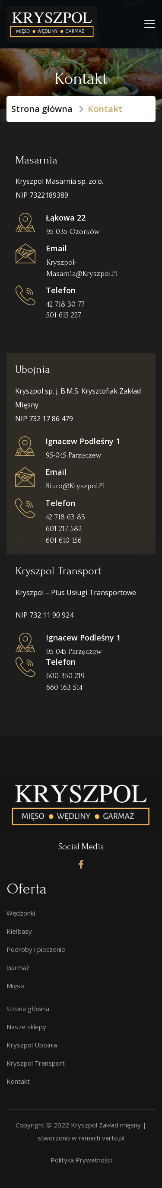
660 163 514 (64, 687)
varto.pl (113, 1138)
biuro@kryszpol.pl (75, 486)
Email (56, 248)
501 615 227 (63, 326)
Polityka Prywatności (81, 1160)
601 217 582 (64, 529)
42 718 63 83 (65, 517)
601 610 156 (64, 540)
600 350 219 (65, 676)
